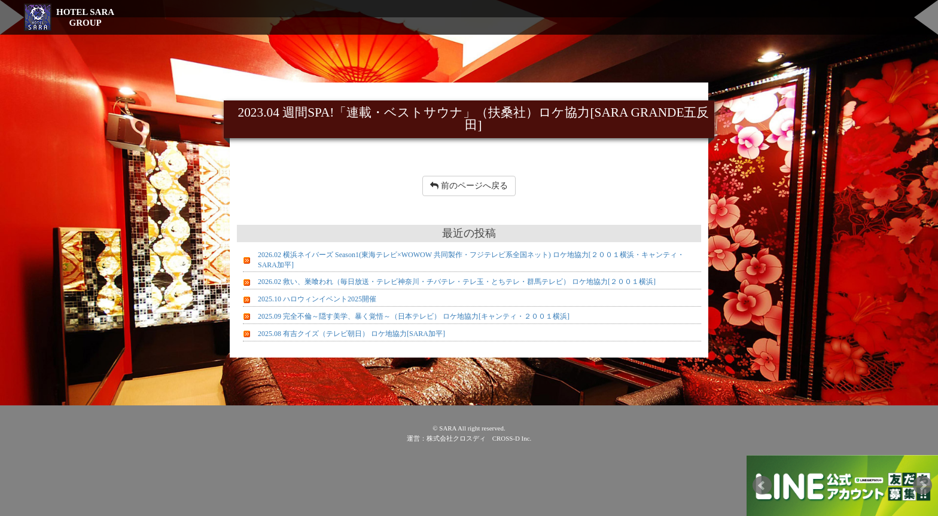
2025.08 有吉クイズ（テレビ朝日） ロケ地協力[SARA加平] (351, 333)
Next (922, 485)
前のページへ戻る (469, 185)
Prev (762, 485)
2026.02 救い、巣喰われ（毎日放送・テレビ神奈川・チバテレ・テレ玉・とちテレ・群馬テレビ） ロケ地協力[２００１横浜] (457, 281)
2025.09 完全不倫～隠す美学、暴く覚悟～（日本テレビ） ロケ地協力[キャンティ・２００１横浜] (414, 316)
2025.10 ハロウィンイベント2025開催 (317, 299)
